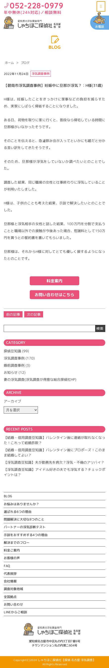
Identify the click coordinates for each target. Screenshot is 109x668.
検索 (99, 328)
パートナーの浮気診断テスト (25, 527)
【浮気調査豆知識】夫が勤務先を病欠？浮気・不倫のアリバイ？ (54, 462)
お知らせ (11, 372)
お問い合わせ (13, 604)
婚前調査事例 (14, 365)
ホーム (9, 63)
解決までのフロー (16, 542)
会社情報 (10, 581)
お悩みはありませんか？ (21, 504)
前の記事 (13, 314)
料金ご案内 (12, 550)
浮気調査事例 (14, 358)
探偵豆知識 (12, 351)
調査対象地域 (13, 589)
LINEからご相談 (15, 612)
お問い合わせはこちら (54, 294)
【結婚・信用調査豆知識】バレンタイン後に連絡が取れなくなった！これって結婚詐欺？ (54, 440)
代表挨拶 (10, 573)
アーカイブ (12, 401)
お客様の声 (12, 558)
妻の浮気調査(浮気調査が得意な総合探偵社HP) (40, 379)
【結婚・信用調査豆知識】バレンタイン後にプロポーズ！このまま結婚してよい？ (54, 452)
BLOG (8, 496)
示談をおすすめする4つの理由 (26, 535)
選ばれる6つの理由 (17, 511)
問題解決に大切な (24, 519)
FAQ (7, 566)
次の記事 (34, 314)
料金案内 (54, 281)
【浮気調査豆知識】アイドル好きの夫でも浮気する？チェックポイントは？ (54, 472)
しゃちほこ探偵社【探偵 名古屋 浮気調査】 (67, 660)
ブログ (25, 63)
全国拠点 (10, 597)
